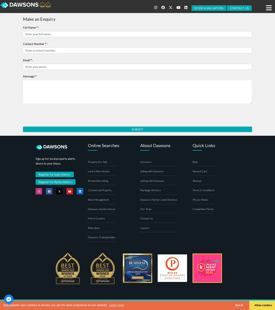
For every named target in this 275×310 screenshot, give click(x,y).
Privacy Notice (200, 199)
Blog (195, 162)
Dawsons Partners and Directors (158, 199)
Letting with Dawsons (152, 181)
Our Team (145, 209)
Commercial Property (100, 190)
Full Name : (31, 27)
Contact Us (146, 218)
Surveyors (146, 162)
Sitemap (197, 181)
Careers (144, 228)
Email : (28, 60)
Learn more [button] (116, 305)
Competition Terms (203, 209)
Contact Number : (35, 43)
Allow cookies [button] (263, 305)
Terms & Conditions (204, 190)
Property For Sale (97, 162)
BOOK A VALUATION (208, 8)
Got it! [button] (239, 305)
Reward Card (200, 171)
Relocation (94, 228)
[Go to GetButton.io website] (9, 306)
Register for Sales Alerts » (55, 174)
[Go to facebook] (8, 299)
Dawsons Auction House (102, 209)
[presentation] (51, 114)
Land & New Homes (99, 171)
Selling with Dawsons (152, 171)
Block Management (98, 199)
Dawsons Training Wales (101, 237)
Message (29, 76)
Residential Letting (98, 181)
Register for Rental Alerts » (56, 182)
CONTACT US (239, 8)
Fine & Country (96, 218)
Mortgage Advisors (150, 190)
